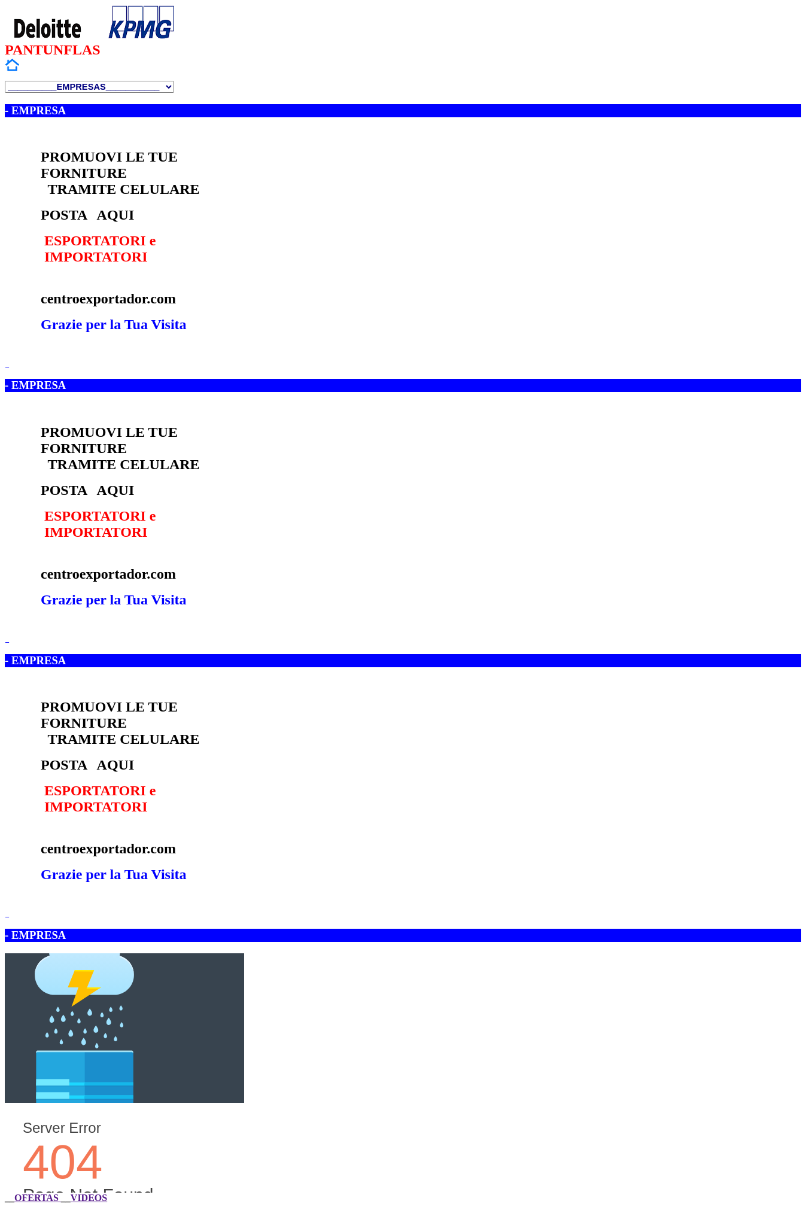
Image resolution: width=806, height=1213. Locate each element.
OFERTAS (37, 1198)
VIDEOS (89, 1198)
